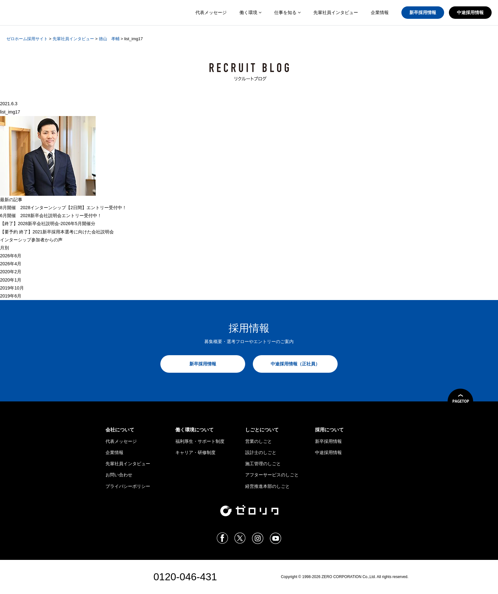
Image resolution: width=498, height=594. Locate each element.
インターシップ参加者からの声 (31, 239)
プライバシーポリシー (128, 486)
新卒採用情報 (422, 12)
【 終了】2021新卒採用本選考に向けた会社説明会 (57, 231)
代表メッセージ (211, 12)
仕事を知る (287, 12)
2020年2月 (10, 271)
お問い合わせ (119, 474)
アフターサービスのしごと (272, 474)
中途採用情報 (470, 12)
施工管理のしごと (263, 463)
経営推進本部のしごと (267, 486)
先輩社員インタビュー (335, 12)
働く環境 (250, 12)
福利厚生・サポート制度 (199, 441)
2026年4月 (10, 263)
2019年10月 (12, 287)
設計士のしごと (260, 452)
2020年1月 (10, 279)
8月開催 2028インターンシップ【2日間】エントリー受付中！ (63, 207)
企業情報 (380, 12)
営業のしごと (258, 441)
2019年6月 (10, 295)
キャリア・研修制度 (195, 452)
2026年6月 (10, 255)
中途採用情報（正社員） (295, 363)
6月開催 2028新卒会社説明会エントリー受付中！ (51, 215)
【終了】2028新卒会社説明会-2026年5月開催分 (47, 223)
